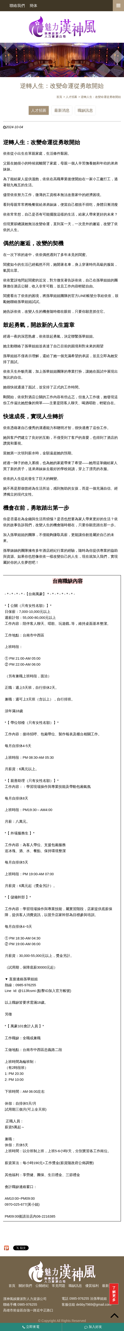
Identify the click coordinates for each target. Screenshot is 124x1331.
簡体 (33, 6)
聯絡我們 (17, 6)
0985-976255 (27, 1304)
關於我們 (25, 1286)
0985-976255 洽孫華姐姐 (88, 1299)
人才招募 (38, 110)
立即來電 (30, 1327)
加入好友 (93, 1327)
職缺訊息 (85, 110)
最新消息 (62, 110)
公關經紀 (42, 1286)
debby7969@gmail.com (93, 1304)
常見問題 (58, 1286)
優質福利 (92, 1286)
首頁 (12, 1286)
